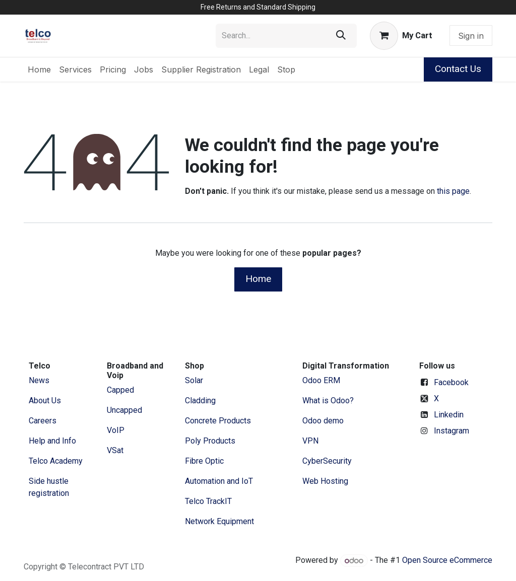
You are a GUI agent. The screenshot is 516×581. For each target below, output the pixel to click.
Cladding (200, 400)
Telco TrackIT (208, 501)
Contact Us (458, 69)
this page (453, 191)
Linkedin (449, 414)
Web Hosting (325, 481)
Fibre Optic (204, 461)
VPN (310, 441)
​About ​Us (45, 400)
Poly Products (210, 441)
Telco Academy (56, 461)
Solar (194, 380)
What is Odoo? (328, 400)
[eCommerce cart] (401, 36)
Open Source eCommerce (447, 560)
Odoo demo (323, 420)
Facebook (451, 382)
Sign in (471, 36)
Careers (42, 420)
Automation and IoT (219, 481)
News (39, 380)
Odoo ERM (322, 380)
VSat (115, 450)
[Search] (341, 36)
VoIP (115, 430)
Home (258, 278)
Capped (121, 390)
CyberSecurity (327, 461)
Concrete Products (218, 420)
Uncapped (125, 410)
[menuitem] (39, 69)
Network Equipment (219, 521)
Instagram (451, 430)
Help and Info (52, 441)
